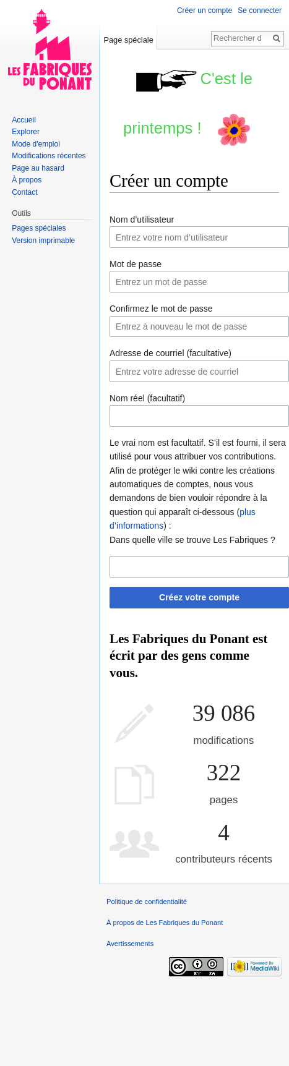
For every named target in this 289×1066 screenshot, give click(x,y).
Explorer (26, 131)
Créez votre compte (199, 597)
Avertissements (129, 943)
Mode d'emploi (36, 144)
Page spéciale (128, 40)
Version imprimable (43, 240)
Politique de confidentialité (146, 901)
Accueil (24, 120)
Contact (24, 192)
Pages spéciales (39, 228)
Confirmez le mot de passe (161, 308)
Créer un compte (204, 10)
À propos (26, 180)
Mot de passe (136, 264)
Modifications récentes (48, 155)
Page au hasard (38, 168)
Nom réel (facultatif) (147, 398)
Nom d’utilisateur (142, 219)
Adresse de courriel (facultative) (170, 353)
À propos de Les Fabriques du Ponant (164, 922)
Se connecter (260, 10)
